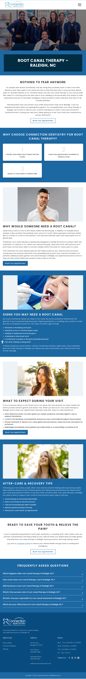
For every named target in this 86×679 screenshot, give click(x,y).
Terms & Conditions (9, 646)
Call (8, 544)
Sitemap (5, 649)
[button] (2, 342)
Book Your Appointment (43, 120)
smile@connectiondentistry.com (40, 664)
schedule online (23, 544)
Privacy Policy (7, 643)
